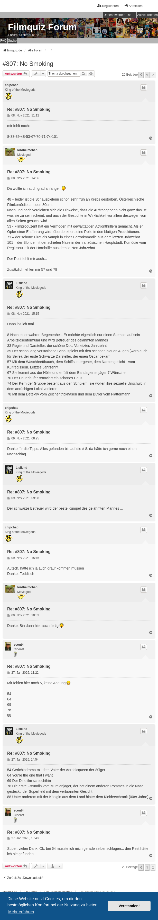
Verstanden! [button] (129, 906)
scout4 (19, 644)
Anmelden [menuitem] (133, 6)
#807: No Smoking (28, 63)
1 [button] (147, 75)
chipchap (11, 85)
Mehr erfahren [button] (21, 912)
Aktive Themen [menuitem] (147, 15)
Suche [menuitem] (12, 40)
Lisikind (21, 283)
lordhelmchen (27, 150)
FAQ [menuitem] (3, 40)
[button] (141, 75)
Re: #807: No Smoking (29, 109)
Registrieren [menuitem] (108, 6)
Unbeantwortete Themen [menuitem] (120, 15)
